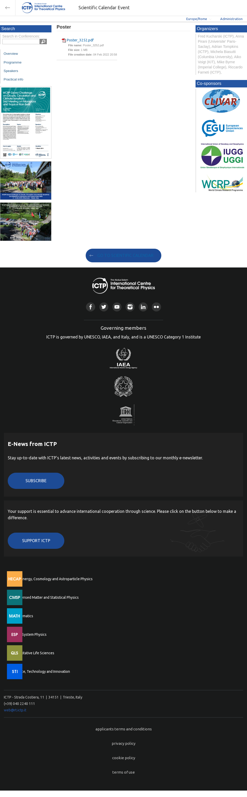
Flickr (156, 306)
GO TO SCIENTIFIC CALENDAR (125, 255)
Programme (13, 62)
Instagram (130, 306)
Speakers (11, 71)
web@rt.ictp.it (15, 710)
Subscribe (36, 480)
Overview (11, 54)
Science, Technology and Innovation (41, 671)
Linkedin (143, 306)
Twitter (103, 306)
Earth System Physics (30, 634)
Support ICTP (36, 540)
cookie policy (123, 758)
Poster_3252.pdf (80, 40)
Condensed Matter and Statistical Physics (46, 597)
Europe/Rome (196, 19)
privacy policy (123, 743)
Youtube (116, 306)
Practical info (13, 79)
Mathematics (23, 616)
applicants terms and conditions (123, 729)
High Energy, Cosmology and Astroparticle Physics (53, 579)
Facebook (90, 306)
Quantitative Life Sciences (33, 653)
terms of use (123, 772)
